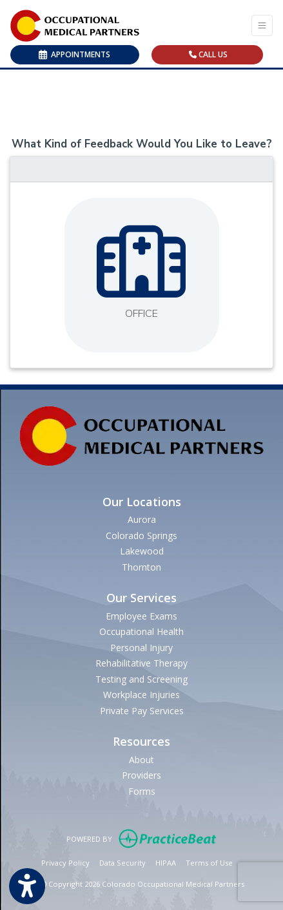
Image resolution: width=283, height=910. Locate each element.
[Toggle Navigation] (262, 25)
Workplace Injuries (141, 694)
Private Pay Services (142, 711)
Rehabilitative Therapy (141, 663)
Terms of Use (209, 862)
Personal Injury (141, 647)
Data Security (122, 862)
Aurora (142, 519)
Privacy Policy (65, 862)
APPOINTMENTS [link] (74, 54)
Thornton (141, 567)
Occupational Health (141, 631)
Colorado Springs (141, 535)
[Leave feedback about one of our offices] (141, 275)
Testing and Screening (141, 679)
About (141, 760)
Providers (141, 775)
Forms (141, 791)
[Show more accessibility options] (27, 886)
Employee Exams (141, 616)
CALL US (208, 54)
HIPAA (165, 862)
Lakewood (142, 551)
